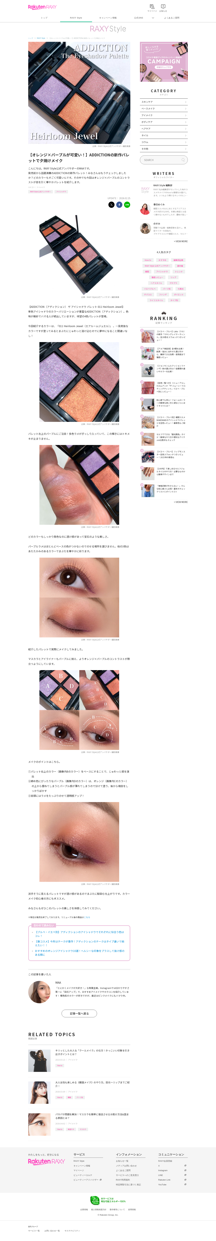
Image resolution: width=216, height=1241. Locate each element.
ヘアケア (146, 128)
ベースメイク (148, 108)
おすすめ (162, 260)
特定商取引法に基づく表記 (128, 1184)
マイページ (79, 1170)
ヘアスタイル (156, 283)
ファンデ (163, 294)
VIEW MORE (181, 241)
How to (59, 1065)
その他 (145, 148)
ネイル (145, 135)
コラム (145, 142)
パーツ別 (80, 1097)
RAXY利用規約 (123, 1180)
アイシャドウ (61, 191)
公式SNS (138, 18)
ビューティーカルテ (83, 1175)
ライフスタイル (156, 300)
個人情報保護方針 (98, 1209)
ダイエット (179, 294)
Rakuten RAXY (42, 7)
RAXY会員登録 (165, 1161)
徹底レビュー (157, 277)
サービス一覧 (34, 1231)
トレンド (179, 271)
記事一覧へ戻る (79, 1013)
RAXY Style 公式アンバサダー (40, 191)
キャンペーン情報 (108, 18)
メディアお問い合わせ (126, 1166)
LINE (160, 1175)
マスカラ (83, 1129)
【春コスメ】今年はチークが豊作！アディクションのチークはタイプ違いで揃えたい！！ (79, 943)
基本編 (180, 265)
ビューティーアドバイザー (86, 1180)
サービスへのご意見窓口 (127, 1175)
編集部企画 (178, 260)
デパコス (148, 294)
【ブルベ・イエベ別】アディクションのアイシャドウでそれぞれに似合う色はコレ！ (79, 934)
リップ (173, 277)
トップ (44, 18)
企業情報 (84, 1209)
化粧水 (181, 288)
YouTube (162, 1184)
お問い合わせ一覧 (52, 1231)
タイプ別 (174, 300)
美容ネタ (71, 1129)
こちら (87, 917)
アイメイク (41, 187)
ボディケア (147, 121)
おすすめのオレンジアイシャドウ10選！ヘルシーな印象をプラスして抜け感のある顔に (79, 953)
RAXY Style (76, 18)
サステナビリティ (72, 1231)
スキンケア (147, 101)
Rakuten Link (164, 1180)
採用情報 (132, 1209)
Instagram (163, 1170)
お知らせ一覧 (122, 1161)
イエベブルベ (150, 288)
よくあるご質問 (171, 18)
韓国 (69, 1097)
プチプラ (173, 283)
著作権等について (117, 1209)
